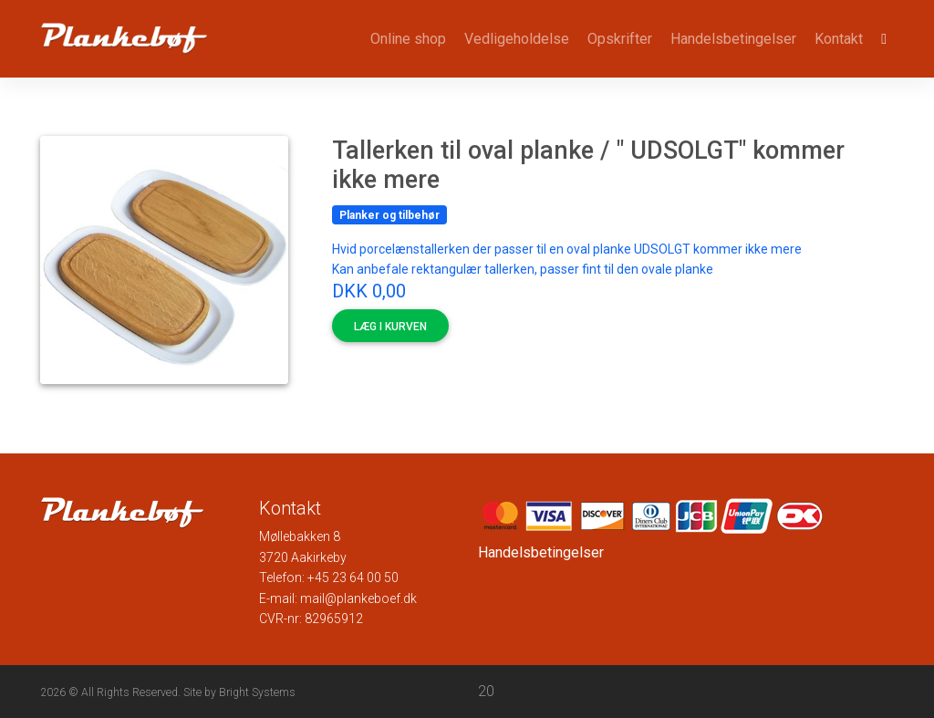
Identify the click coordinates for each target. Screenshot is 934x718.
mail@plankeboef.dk (358, 598)
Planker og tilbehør (389, 215)
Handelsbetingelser (733, 38)
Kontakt (839, 38)
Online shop (408, 38)
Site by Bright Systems (239, 692)
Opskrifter (619, 38)
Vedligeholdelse (516, 38)
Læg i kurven (390, 326)
